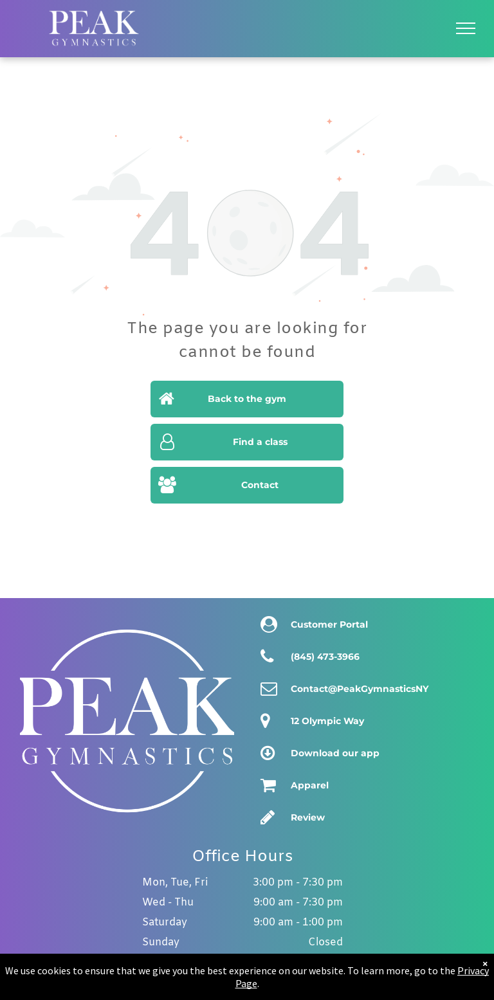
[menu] (465, 28)
